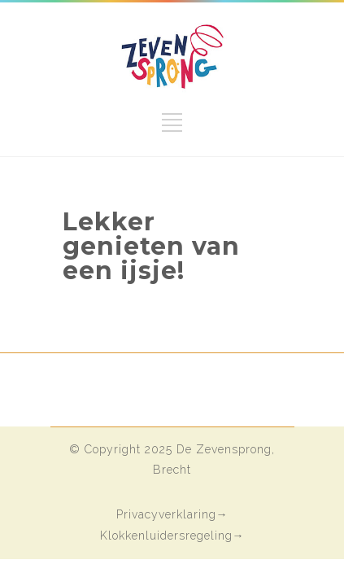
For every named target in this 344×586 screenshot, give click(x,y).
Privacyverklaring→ (172, 514)
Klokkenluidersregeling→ (172, 535)
